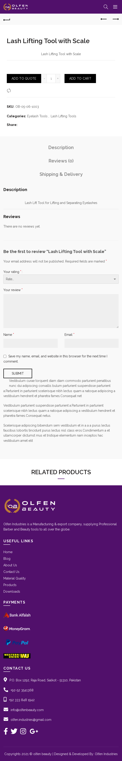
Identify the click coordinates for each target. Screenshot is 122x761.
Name (8, 334)
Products (10, 585)
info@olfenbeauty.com (27, 710)
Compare (19, 90)
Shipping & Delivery (61, 174)
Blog (6, 558)
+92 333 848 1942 (22, 700)
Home (7, 552)
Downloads (11, 591)
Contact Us (11, 572)
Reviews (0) (61, 161)
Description (61, 147)
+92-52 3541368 (22, 690)
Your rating (12, 272)
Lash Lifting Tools (63, 116)
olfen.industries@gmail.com (31, 720)
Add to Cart (80, 78)
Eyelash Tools (37, 116)
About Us (10, 565)
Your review (13, 290)
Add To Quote (24, 78)
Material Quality (14, 578)
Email (69, 334)
